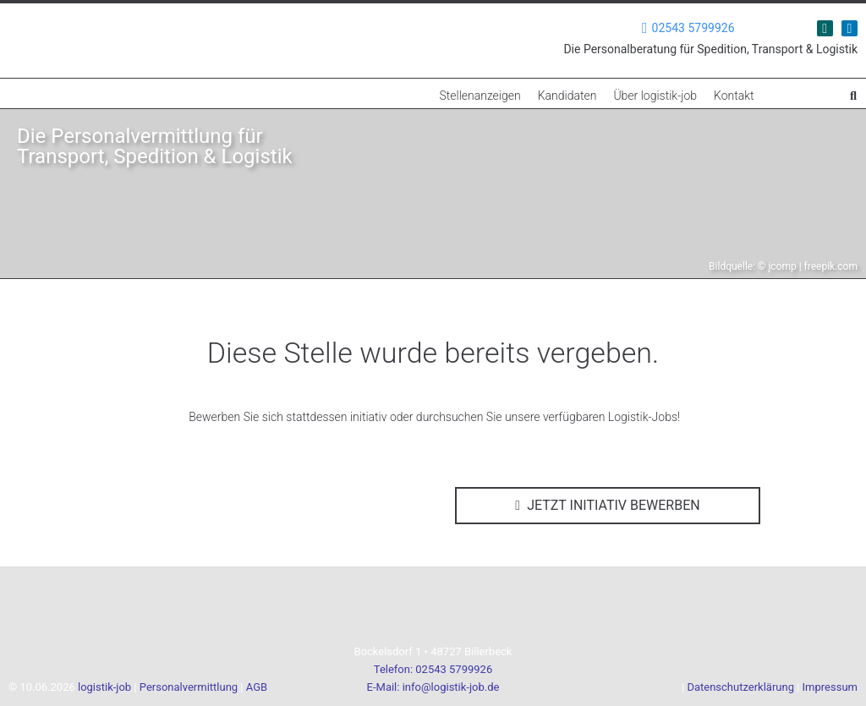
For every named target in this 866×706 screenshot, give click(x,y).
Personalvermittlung (189, 687)
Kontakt (734, 95)
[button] (853, 95)
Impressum (830, 687)
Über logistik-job (655, 95)
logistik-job (104, 687)
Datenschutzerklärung (740, 687)
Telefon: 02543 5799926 (433, 669)
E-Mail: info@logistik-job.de (433, 687)
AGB (256, 687)
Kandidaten (567, 95)
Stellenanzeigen (479, 95)
